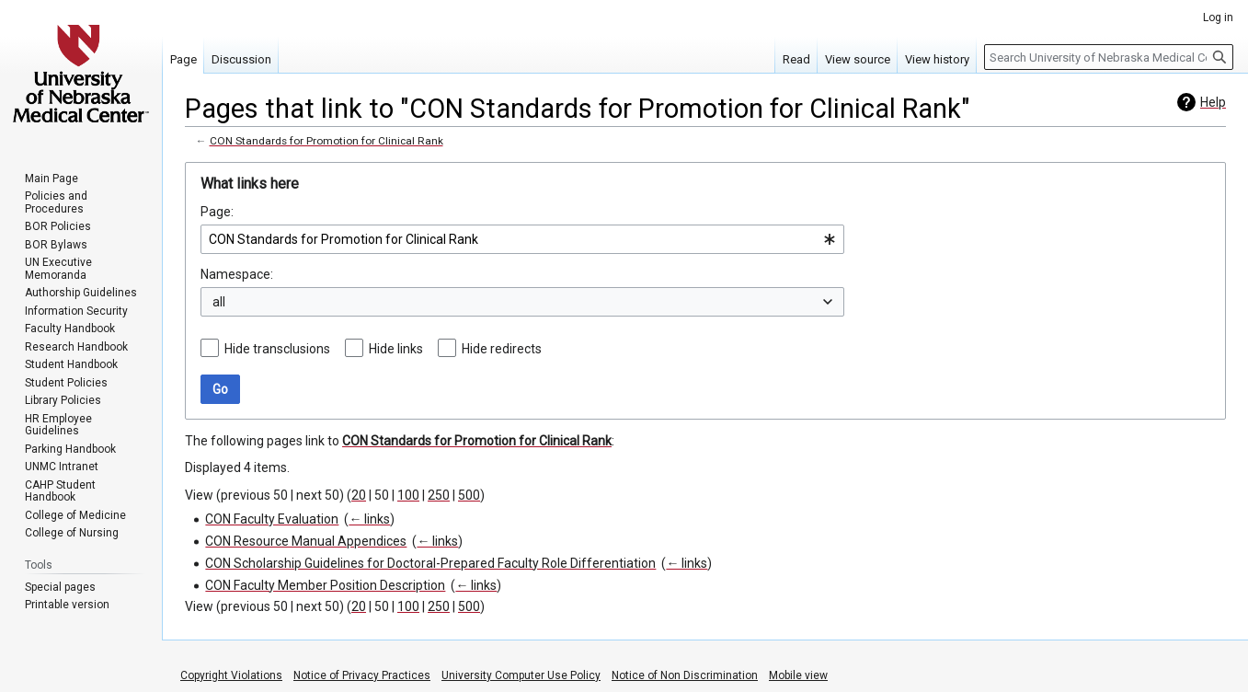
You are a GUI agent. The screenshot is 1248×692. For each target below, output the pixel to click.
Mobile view (798, 675)
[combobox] (522, 239)
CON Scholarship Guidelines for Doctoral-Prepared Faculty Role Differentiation (430, 563)
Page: (217, 211)
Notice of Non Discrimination (685, 675)
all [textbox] (218, 301)
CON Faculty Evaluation (271, 519)
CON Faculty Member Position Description (325, 585)
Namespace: (236, 274)
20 (358, 495)
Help (1213, 102)
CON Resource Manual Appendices (305, 541)
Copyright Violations (231, 675)
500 (469, 495)
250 (439, 495)
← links (369, 519)
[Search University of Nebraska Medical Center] (1108, 57)
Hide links (396, 348)
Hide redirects (502, 348)
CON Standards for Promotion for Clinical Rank (326, 140)
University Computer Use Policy (521, 675)
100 (408, 495)
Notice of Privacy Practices (361, 675)
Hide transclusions (277, 348)
